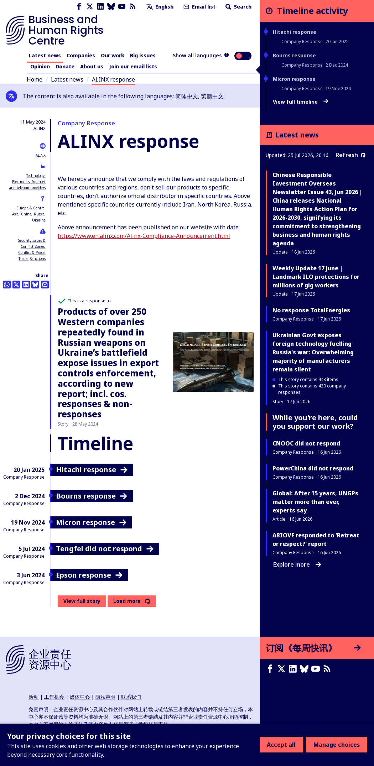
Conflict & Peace (31, 252)
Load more (127, 601)
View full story (81, 601)
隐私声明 (105, 696)
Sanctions (38, 258)
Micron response (294, 78)
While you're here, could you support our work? (315, 422)
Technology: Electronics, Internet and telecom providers (27, 181)
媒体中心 (80, 696)
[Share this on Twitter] (16, 284)
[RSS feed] (132, 6)
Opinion (40, 66)
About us (91, 66)
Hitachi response (294, 31)
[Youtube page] (122, 6)
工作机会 (54, 696)
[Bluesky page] (111, 6)
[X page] (89, 6)
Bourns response (294, 55)
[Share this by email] (45, 284)
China (26, 214)
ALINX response (113, 79)
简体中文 (186, 96)
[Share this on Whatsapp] (7, 284)
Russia (39, 214)
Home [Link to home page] (34, 79)
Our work (112, 55)
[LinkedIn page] (100, 6)
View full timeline (300, 102)
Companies (81, 55)
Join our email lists (133, 66)
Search (237, 6)
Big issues (143, 55)
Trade (23, 258)
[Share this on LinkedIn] (26, 284)
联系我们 (131, 696)
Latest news (45, 55)
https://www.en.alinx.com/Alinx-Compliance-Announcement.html (144, 236)
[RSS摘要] (328, 669)
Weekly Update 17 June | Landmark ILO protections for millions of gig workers (315, 276)
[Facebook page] (79, 6)
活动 (33, 696)
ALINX (41, 155)
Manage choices (336, 745)
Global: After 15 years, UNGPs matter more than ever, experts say (315, 501)
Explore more (297, 564)
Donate (65, 66)
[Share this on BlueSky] (35, 284)
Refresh (350, 155)
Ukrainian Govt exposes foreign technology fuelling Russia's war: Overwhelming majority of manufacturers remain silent (313, 352)
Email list (198, 6)
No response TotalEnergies (311, 310)
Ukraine (39, 220)
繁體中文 (212, 96)
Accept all (281, 745)
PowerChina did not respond (312, 468)
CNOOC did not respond (306, 443)
